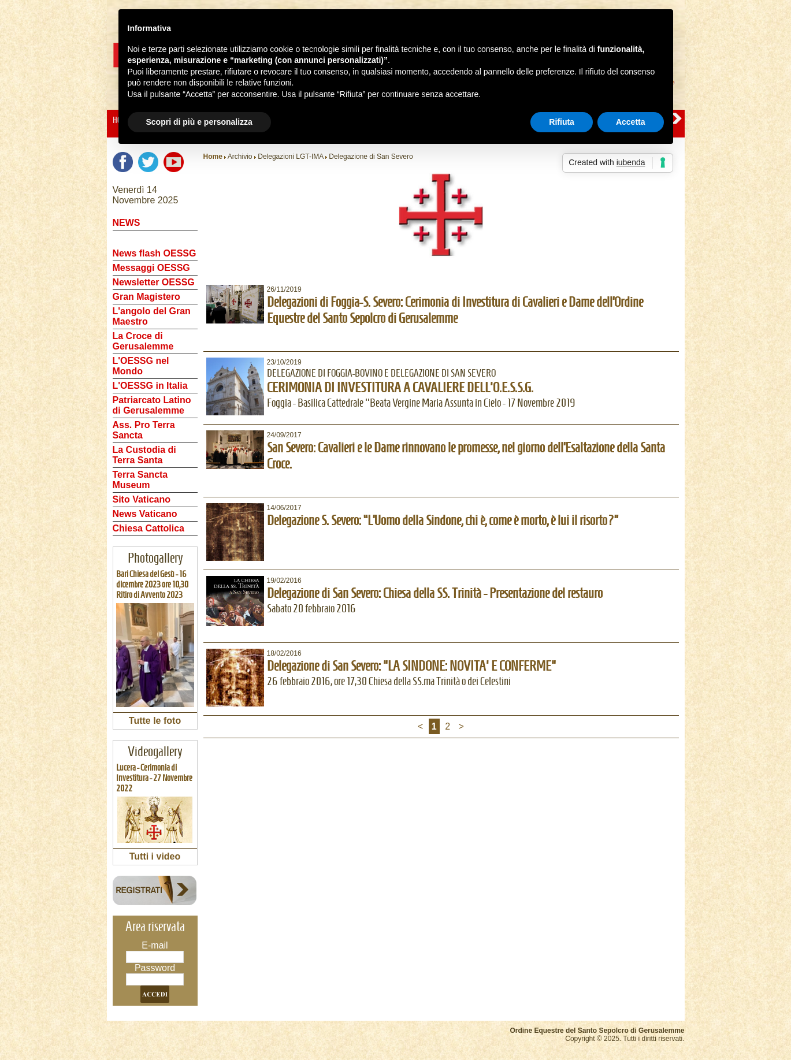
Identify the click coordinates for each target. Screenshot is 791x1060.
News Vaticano (145, 514)
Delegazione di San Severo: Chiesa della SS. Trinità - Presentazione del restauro (435, 593)
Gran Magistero (146, 297)
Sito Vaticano (141, 499)
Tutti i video (155, 856)
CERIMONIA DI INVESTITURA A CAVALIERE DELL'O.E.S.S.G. (400, 387)
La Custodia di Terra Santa (144, 455)
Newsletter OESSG (154, 282)
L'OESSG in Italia (150, 385)
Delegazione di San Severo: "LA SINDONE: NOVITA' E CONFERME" (411, 666)
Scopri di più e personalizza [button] (199, 122)
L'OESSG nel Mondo (141, 366)
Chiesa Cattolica (148, 528)
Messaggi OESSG (151, 268)
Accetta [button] (630, 122)
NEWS (126, 223)
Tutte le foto (155, 721)
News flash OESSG (154, 253)
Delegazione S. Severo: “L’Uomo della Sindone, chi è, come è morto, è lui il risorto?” (443, 520)
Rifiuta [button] (561, 122)
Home (212, 157)
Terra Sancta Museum (140, 480)
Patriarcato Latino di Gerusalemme (152, 405)
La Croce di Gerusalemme (143, 341)
